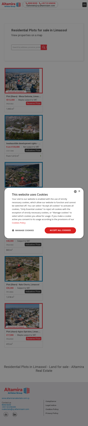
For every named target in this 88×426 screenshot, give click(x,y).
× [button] (79, 191)
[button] (23, 230)
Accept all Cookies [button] (60, 230)
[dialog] (44, 213)
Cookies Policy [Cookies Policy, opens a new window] (19, 222)
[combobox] (75, 191)
